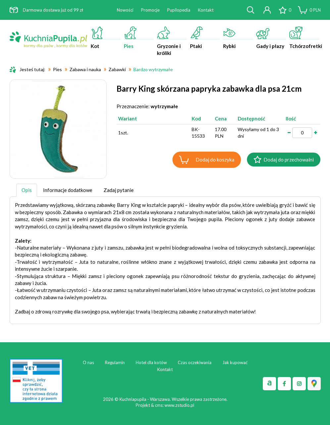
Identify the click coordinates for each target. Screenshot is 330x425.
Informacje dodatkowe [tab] (67, 190)
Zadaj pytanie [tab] (119, 190)
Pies (139, 37)
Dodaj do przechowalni (288, 160)
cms (159, 405)
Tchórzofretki (305, 37)
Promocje (150, 10)
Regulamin (115, 362)
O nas (88, 362)
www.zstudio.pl (179, 405)
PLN (315, 10)
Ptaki (205, 37)
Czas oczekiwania (195, 362)
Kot (105, 37)
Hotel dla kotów (151, 362)
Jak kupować (235, 362)
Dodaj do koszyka (215, 160)
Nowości (125, 10)
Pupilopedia (178, 10)
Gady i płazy (271, 37)
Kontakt (205, 10)
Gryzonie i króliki (172, 41)
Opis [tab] (27, 190)
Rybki (238, 37)
